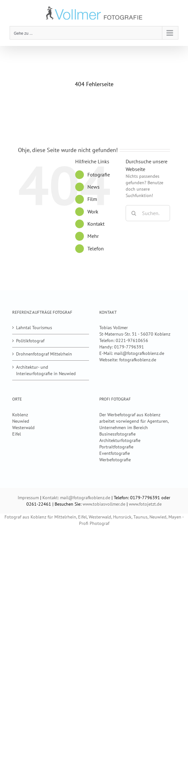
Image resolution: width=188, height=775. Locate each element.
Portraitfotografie (116, 447)
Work (92, 211)
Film (92, 199)
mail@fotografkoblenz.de (139, 353)
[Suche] (134, 213)
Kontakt (95, 224)
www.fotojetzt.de (145, 504)
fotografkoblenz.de (137, 360)
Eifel (16, 434)
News (93, 187)
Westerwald (23, 427)
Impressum (28, 497)
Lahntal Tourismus (34, 327)
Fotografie (98, 174)
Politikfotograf (30, 341)
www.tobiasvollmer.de (104, 504)
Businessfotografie (117, 434)
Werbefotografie (115, 460)
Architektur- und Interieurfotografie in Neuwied (46, 370)
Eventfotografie (114, 453)
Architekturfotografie (119, 440)
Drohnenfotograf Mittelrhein (44, 354)
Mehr (93, 236)
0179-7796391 (129, 347)
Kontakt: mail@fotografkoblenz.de (76, 497)
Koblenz (20, 415)
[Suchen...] (148, 213)
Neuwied (20, 421)
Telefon (95, 248)
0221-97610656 (132, 340)
